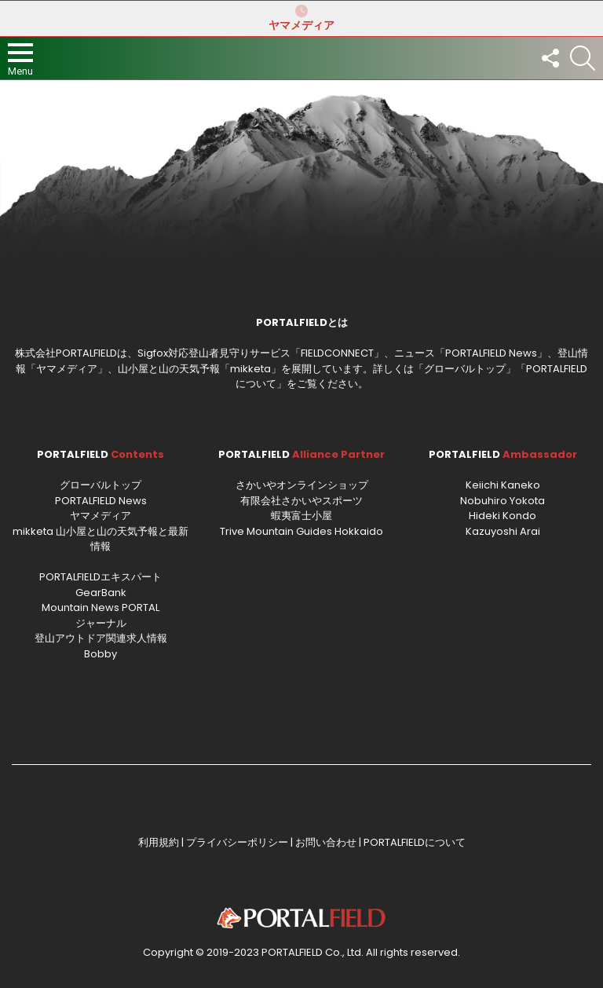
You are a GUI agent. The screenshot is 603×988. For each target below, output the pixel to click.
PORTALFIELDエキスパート (100, 576)
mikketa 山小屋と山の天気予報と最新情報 (100, 539)
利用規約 (158, 842)
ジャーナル (100, 623)
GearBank (100, 592)
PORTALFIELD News (101, 500)
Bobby (100, 653)
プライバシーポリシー (237, 842)
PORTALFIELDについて (415, 842)
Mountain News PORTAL (100, 607)
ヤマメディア (301, 18)
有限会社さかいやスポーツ (301, 500)
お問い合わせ (325, 842)
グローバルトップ (465, 368)
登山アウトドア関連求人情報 (101, 638)
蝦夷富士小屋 (301, 515)
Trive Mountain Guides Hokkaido (301, 531)
